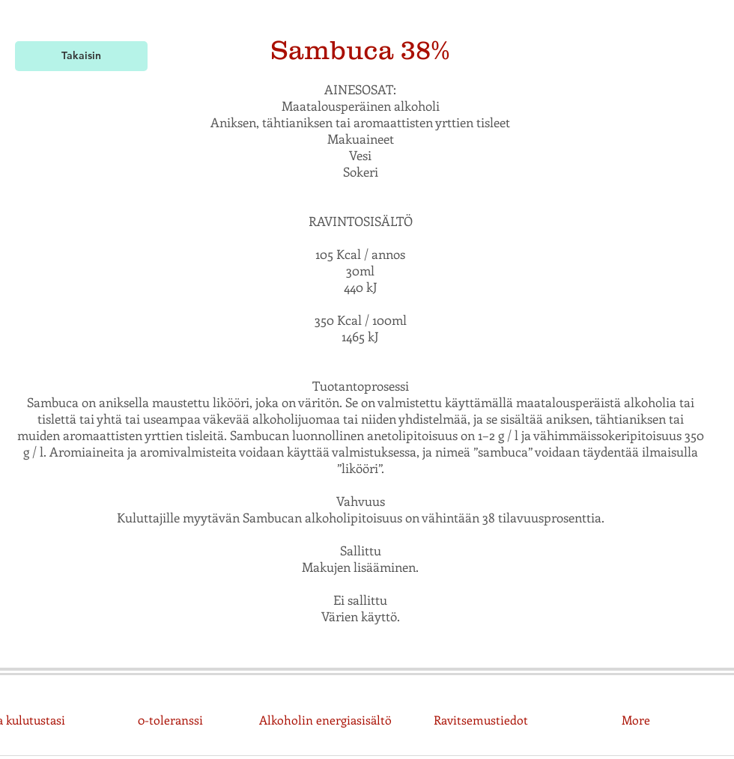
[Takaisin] (81, 56)
